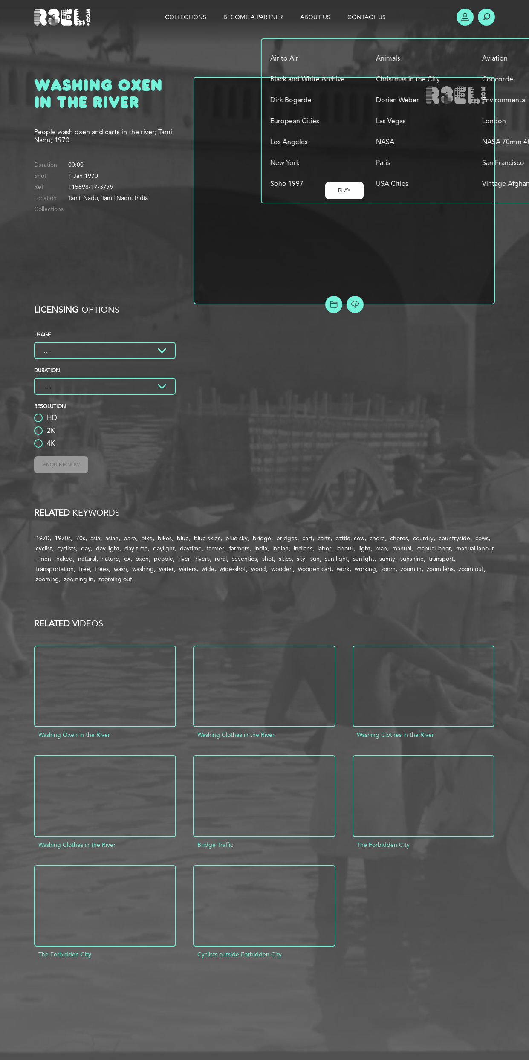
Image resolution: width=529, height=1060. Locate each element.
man (381, 548)
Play (344, 191)
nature (110, 558)
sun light (336, 558)
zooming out (115, 579)
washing (143, 568)
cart (307, 538)
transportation (55, 568)
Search (486, 17)
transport (441, 558)
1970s (63, 538)
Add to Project (333, 304)
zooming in (78, 579)
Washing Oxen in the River (74, 734)
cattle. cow (349, 538)
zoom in (411, 568)
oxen (142, 558)
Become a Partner (253, 17)
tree (84, 568)
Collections (185, 17)
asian (112, 538)
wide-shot (233, 568)
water (166, 568)
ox (127, 558)
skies (285, 558)
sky (301, 558)
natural (87, 558)
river (184, 558)
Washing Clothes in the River (236, 734)
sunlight (363, 558)
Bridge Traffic (215, 844)
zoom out (471, 568)
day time (136, 548)
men (45, 558)
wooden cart (315, 568)
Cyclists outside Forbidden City (239, 954)
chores (399, 538)
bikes (165, 538)
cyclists (66, 548)
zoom (388, 568)
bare (130, 538)
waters (188, 568)
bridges (286, 538)
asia (95, 538)
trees (102, 568)
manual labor (433, 548)
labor (324, 548)
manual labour (475, 548)
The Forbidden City (383, 844)
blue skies (207, 538)
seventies (244, 558)
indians (303, 548)
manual (401, 548)
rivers (202, 558)
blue (183, 538)
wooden (282, 568)
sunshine (412, 558)
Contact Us (366, 17)
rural (221, 558)
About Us (315, 17)
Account (465, 17)
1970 (42, 538)
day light (107, 548)
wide (208, 568)
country (423, 538)
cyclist (44, 548)
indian (280, 548)
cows (482, 538)
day (86, 548)
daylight (164, 548)
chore (377, 538)
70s (80, 538)
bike (147, 538)
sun (315, 558)
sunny (387, 558)
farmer (215, 548)
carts (324, 538)
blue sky (236, 538)
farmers (239, 548)
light (364, 548)
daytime (191, 548)
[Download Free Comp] (355, 304)
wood (258, 568)
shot (268, 558)
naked (64, 558)
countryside (454, 538)
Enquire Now (61, 465)
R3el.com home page (64, 17)
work (343, 568)
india (260, 548)
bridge (262, 538)
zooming (47, 579)
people (163, 558)
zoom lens (440, 568)
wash (120, 568)
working (365, 568)
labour (344, 548)
